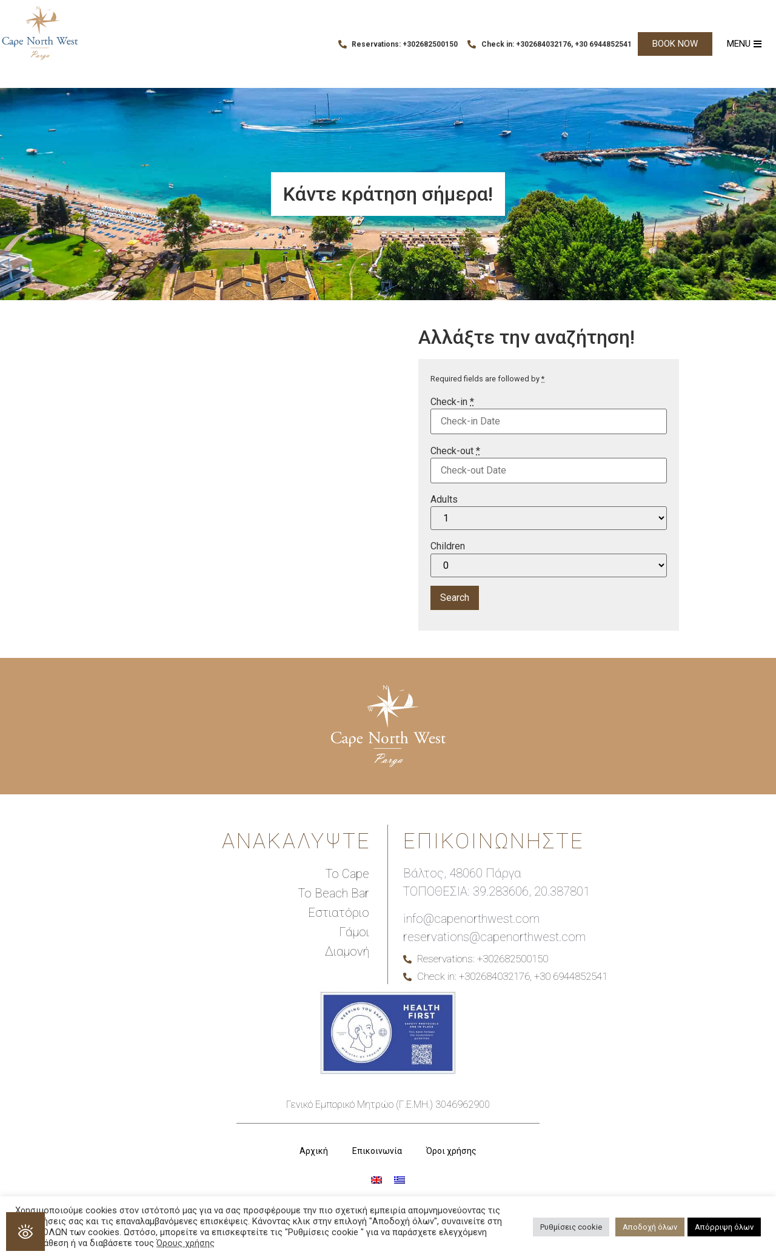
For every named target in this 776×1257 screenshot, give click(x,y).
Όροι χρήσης (451, 1151)
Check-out (455, 451)
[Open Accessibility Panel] (25, 1231)
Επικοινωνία (377, 1151)
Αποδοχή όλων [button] (650, 1227)
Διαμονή (347, 951)
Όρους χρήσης (185, 1243)
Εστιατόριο (338, 912)
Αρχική (313, 1151)
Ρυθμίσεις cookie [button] (571, 1227)
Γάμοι (354, 932)
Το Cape (347, 873)
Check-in (452, 402)
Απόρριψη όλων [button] (724, 1227)
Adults (444, 499)
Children (447, 546)
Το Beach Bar (333, 893)
